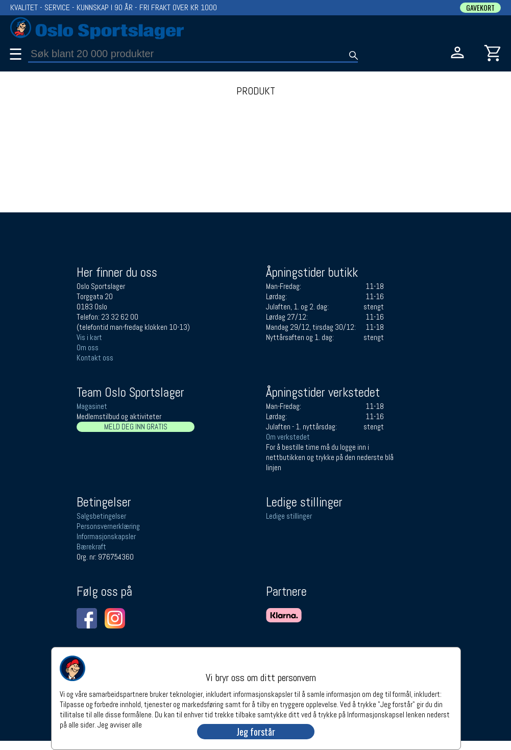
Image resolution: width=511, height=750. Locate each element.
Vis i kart (89, 337)
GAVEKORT (480, 8)
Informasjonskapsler (106, 536)
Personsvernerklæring (108, 526)
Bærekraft (91, 546)
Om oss (88, 347)
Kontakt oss (95, 357)
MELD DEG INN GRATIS (135, 426)
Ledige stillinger (289, 516)
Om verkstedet (288, 437)
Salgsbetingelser (101, 516)
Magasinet (92, 406)
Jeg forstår (255, 731)
